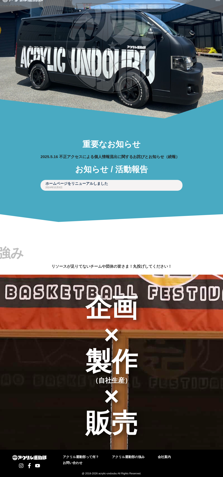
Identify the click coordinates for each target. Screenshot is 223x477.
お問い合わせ (72, 463)
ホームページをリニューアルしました (76, 184)
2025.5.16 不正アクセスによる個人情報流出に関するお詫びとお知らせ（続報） (110, 157)
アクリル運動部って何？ (81, 457)
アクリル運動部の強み (128, 457)
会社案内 (164, 457)
